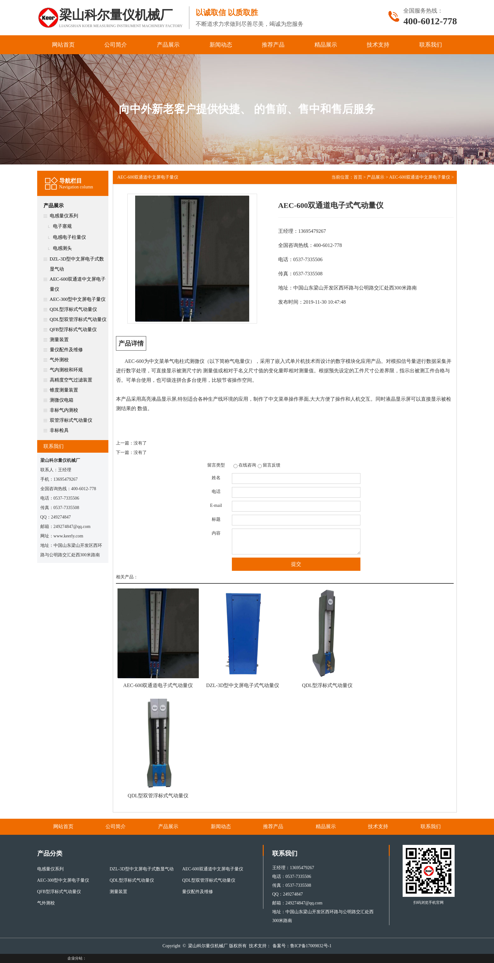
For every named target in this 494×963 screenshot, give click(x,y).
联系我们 (430, 45)
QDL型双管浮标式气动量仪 (78, 319)
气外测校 (59, 359)
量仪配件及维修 (66, 349)
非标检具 (59, 430)
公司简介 (115, 45)
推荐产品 (273, 45)
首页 (357, 177)
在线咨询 (247, 465)
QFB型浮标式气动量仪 (73, 329)
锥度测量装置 (64, 390)
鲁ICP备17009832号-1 (310, 945)
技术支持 (378, 45)
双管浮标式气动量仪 (71, 420)
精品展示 (325, 45)
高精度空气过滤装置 (71, 379)
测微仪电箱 (61, 400)
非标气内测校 (64, 410)
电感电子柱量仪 (69, 237)
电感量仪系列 (64, 215)
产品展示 (168, 45)
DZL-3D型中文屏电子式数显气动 (77, 264)
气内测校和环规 (66, 369)
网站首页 (63, 45)
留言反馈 (271, 465)
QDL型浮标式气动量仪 (73, 309)
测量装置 (59, 339)
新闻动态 (221, 45)
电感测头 (62, 248)
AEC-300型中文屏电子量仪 (78, 299)
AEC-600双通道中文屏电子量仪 (78, 284)
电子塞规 (62, 226)
